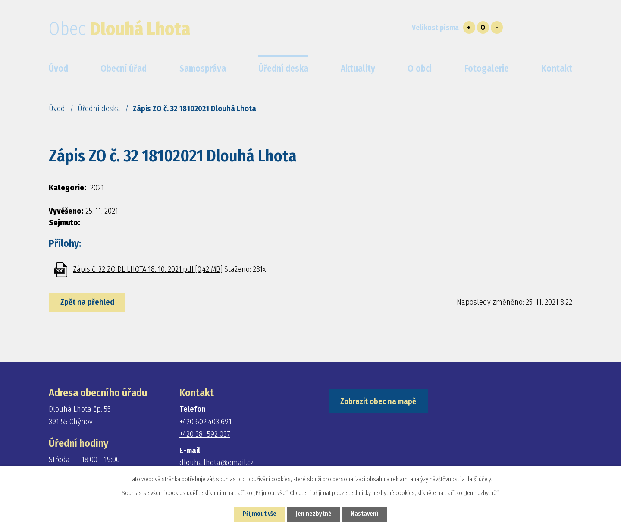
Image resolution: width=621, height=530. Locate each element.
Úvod (57, 109)
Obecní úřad (123, 68)
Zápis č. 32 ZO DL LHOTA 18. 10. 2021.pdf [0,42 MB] (148, 269)
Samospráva (202, 68)
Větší (469, 27)
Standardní (483, 27)
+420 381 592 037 (204, 434)
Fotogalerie (486, 68)
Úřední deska (99, 109)
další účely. (479, 479)
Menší (497, 27)
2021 (97, 187)
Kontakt (556, 68)
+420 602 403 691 (205, 421)
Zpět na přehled (87, 302)
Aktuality (358, 68)
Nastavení (365, 514)
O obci (420, 68)
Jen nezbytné (314, 514)
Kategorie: (67, 187)
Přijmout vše (259, 514)
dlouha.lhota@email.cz (216, 462)
